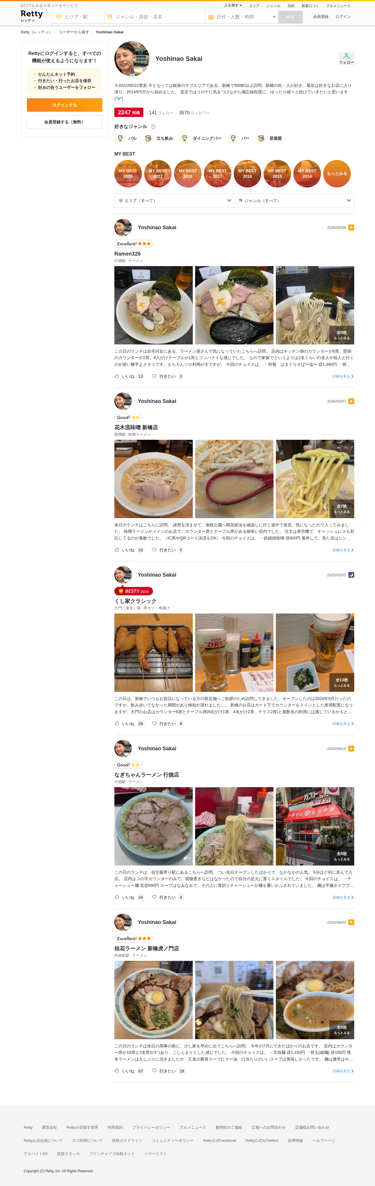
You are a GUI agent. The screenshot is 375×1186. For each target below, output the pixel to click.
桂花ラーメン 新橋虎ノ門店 (146, 948)
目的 (291, 6)
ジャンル (273, 6)
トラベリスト (155, 1153)
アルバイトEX (36, 1153)
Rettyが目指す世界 (82, 1127)
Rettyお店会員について (43, 1140)
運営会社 (49, 1127)
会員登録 (320, 16)
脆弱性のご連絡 (229, 1127)
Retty (28, 1127)
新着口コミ (310, 6)
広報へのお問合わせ (269, 1127)
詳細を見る (341, 376)
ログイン (343, 16)
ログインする (64, 105)
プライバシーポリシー (151, 1127)
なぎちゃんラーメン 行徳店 (146, 775)
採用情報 (295, 1140)
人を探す (231, 5)
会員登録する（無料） (64, 122)
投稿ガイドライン (127, 1140)
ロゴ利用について (87, 1140)
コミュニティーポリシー (173, 1140)
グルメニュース (338, 6)
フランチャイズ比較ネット (112, 1153)
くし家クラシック (135, 601)
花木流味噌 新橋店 (136, 427)
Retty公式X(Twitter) (262, 1140)
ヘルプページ (323, 1140)
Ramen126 (127, 254)
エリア (254, 6)
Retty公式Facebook (219, 1140)
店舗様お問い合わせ (312, 1127)
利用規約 (115, 1127)
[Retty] (32, 15)
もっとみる (342, 334)
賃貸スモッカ (68, 1153)
